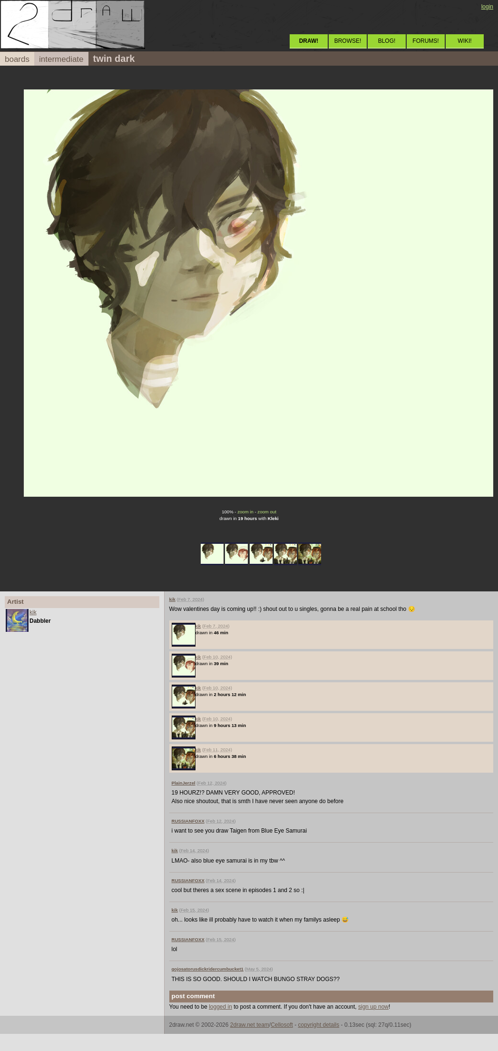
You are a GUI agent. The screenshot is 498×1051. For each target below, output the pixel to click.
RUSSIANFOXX (188, 821)
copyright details (319, 1025)
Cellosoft (282, 1025)
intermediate (61, 59)
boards (17, 59)
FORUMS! (425, 41)
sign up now (373, 1006)
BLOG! (387, 41)
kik (33, 612)
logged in (220, 1006)
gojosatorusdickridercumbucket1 (208, 969)
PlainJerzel (183, 783)
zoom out (266, 511)
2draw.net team (249, 1025)
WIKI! (464, 41)
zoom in (245, 511)
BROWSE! (347, 41)
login (487, 6)
